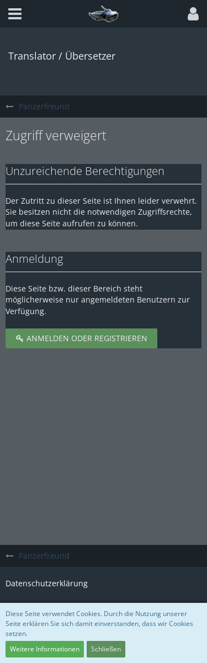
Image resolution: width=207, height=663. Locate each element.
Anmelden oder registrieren (81, 338)
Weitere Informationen (44, 649)
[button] (15, 14)
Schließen (106, 649)
